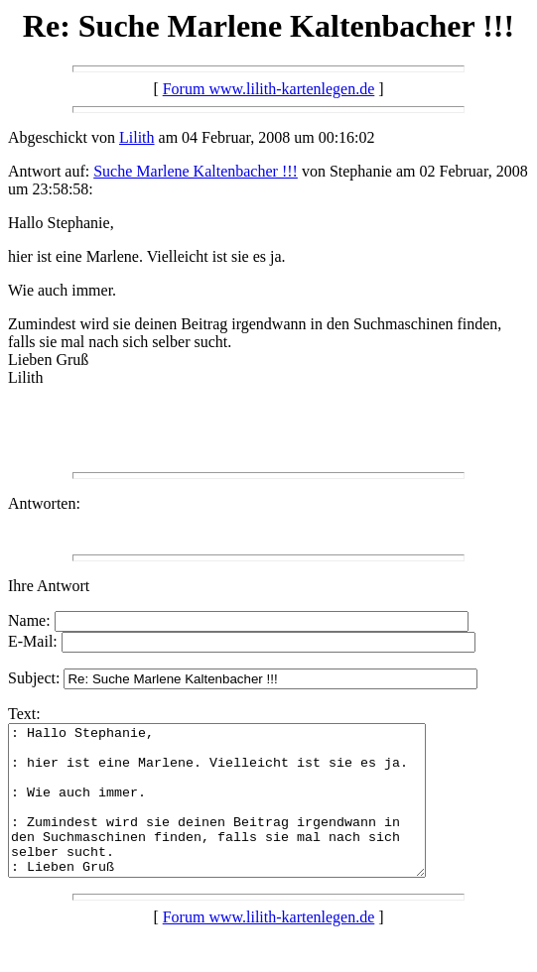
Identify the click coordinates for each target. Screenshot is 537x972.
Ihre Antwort (48, 585)
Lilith (137, 137)
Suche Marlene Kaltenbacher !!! (195, 171)
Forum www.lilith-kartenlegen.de (269, 88)
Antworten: (44, 503)
